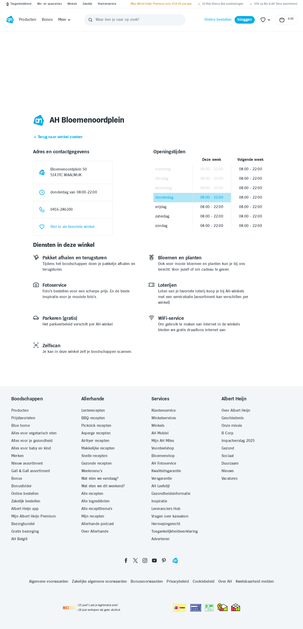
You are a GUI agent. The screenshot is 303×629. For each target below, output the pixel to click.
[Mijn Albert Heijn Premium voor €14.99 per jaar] (161, 4)
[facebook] (126, 560)
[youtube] (154, 560)
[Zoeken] (90, 20)
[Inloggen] (245, 20)
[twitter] (135, 560)
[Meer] (64, 20)
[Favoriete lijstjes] (266, 20)
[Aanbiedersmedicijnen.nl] (209, 607)
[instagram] (145, 560)
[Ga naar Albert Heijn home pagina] (10, 20)
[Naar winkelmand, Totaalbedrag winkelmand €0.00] (286, 20)
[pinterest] (164, 560)
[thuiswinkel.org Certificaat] (222, 607)
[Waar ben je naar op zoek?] (135, 20)
